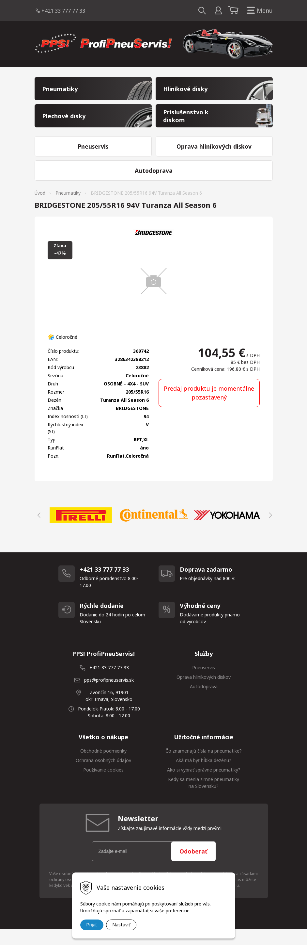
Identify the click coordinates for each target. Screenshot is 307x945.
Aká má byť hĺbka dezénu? (203, 776)
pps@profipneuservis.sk (109, 695)
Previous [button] (38, 531)
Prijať (91, 924)
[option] (80, 531)
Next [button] (269, 531)
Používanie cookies (103, 785)
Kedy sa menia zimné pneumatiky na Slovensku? (203, 798)
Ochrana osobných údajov (103, 776)
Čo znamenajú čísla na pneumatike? (203, 766)
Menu (258, 10)
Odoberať (193, 867)
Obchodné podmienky (103, 766)
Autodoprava (204, 702)
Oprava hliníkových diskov (204, 693)
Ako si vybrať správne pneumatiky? (203, 785)
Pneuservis (203, 683)
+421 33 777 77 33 (63, 10)
